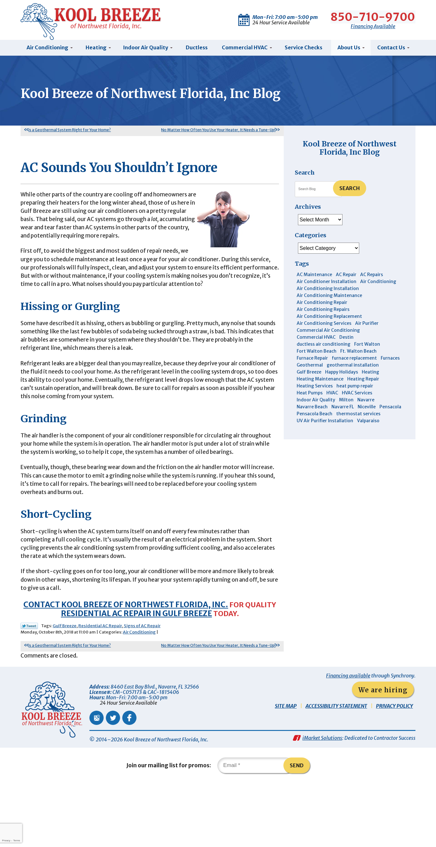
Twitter (113, 779)
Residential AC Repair (100, 685)
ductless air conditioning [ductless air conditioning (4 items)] (323, 347)
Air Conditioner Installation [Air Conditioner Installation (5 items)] (326, 284)
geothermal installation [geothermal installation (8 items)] (353, 368)
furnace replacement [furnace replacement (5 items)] (354, 361)
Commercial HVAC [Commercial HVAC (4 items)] (316, 340)
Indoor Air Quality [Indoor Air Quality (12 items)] (316, 402)
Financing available (348, 737)
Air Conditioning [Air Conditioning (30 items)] (378, 284)
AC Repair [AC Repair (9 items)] (346, 277)
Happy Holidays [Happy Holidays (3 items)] (341, 375)
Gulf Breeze (64, 685)
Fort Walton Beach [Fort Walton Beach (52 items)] (316, 354)
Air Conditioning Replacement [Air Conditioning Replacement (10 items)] (329, 319)
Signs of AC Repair (142, 685)
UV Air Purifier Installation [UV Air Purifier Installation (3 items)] (325, 423)
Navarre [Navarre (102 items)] (365, 402)
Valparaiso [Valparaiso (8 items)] (368, 423)
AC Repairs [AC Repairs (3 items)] (371, 277)
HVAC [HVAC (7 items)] (332, 396)
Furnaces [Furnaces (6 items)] (390, 361)
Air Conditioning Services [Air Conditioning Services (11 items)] (324, 326)
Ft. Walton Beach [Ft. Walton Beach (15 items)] (358, 354)
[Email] (255, 829)
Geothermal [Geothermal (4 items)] (310, 368)
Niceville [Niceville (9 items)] (367, 409)
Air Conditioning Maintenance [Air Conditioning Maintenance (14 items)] (329, 298)
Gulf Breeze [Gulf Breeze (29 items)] (309, 375)
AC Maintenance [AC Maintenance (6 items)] (314, 277)
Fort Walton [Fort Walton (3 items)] (367, 347)
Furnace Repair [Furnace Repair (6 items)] (312, 361)
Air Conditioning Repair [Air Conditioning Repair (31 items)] (322, 305)
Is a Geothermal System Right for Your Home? (69, 132)
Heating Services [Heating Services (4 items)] (315, 389)
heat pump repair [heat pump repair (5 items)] (354, 389)
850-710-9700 (373, 16)
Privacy (6, 840)
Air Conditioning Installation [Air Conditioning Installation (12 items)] (328, 291)
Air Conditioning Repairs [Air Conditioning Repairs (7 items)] (323, 312)
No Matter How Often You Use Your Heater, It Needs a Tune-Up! (218, 132)
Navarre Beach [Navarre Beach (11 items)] (312, 409)
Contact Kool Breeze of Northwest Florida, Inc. (124, 664)
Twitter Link (29, 686)
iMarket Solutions (322, 801)
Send (300, 829)
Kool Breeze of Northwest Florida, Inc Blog (350, 150)
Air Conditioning (139, 692)
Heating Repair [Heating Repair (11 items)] (363, 382)
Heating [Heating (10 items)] (370, 375)
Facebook (129, 779)
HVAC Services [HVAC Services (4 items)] (357, 396)
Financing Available (373, 25)
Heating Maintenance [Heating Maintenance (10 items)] (320, 382)
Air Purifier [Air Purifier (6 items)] (366, 326)
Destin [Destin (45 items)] (346, 340)
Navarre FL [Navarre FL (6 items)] (342, 409)
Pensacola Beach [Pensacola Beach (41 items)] (314, 416)
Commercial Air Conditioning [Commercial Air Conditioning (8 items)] (328, 333)
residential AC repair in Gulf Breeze (134, 673)
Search (349, 191)
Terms (16, 840)
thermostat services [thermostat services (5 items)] (358, 416)
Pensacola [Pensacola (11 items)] (390, 409)
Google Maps (96, 779)
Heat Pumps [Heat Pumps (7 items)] (310, 396)
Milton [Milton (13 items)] (346, 402)
